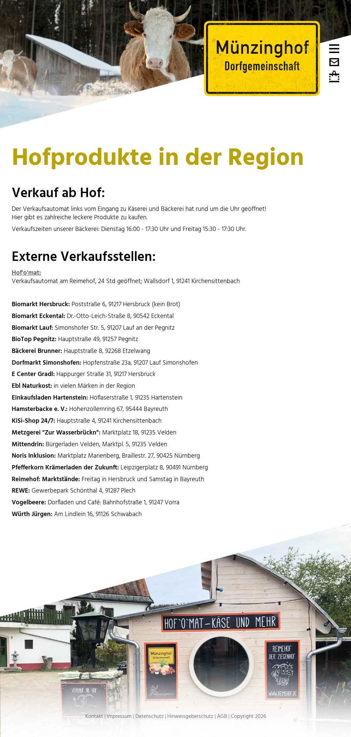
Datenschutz (149, 716)
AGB (222, 716)
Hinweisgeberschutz (190, 716)
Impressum (119, 716)
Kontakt (94, 716)
